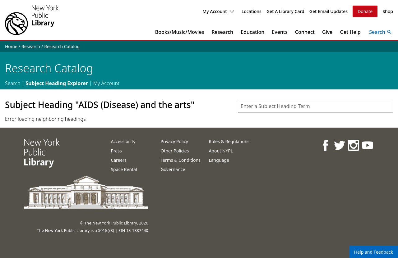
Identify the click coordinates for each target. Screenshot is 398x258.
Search (12, 83)
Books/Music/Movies (179, 32)
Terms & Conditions (180, 160)
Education (252, 32)
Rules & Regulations (229, 141)
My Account (218, 11)
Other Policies (174, 151)
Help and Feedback (373, 252)
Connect (305, 32)
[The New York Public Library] (31, 20)
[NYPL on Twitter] (339, 145)
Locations (251, 11)
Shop (387, 11)
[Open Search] (380, 32)
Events (279, 32)
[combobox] (315, 106)
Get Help (350, 32)
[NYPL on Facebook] (325, 145)
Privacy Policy (174, 141)
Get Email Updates (328, 11)
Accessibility (123, 141)
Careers (118, 160)
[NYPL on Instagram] (353, 145)
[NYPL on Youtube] (367, 145)
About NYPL (221, 151)
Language (219, 160)
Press (116, 151)
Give (327, 32)
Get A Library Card (285, 11)
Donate (365, 11)
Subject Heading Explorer (56, 83)
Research (222, 32)
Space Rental (124, 169)
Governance (172, 169)
